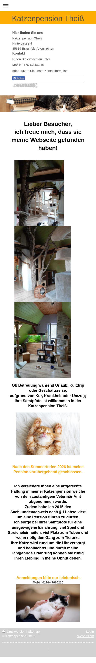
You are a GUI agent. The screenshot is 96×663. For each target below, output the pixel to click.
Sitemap (34, 631)
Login (90, 631)
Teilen (18, 78)
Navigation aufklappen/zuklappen (48, 5)
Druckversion (14, 631)
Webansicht (85, 636)
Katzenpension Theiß (48, 18)
